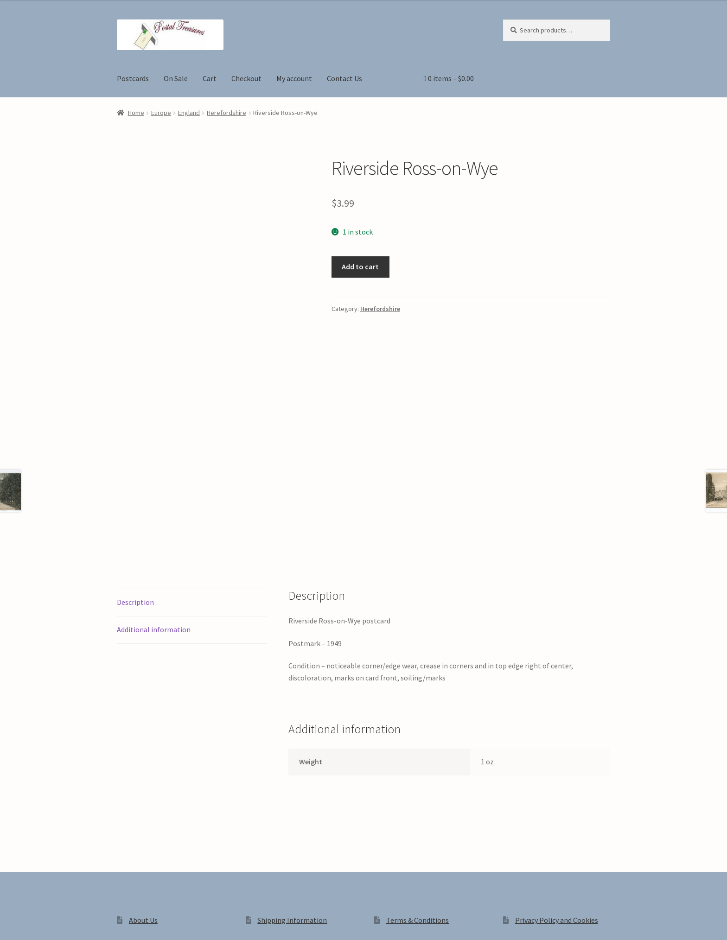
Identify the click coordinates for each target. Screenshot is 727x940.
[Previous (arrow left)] (10, 935)
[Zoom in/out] (10, 922)
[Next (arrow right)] (32, 935)
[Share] (55, 922)
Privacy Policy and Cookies (556, 790)
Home (136, 112)
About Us (143, 790)
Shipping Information (292, 790)
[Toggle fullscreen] (32, 922)
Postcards (133, 78)
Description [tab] (135, 472)
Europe (161, 112)
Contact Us (344, 78)
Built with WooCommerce (247, 860)
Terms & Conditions (417, 790)
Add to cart (360, 266)
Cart (210, 78)
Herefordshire (226, 112)
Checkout (246, 78)
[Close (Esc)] (77, 922)
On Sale (176, 78)
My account (294, 78)
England (189, 112)
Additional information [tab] (154, 499)
